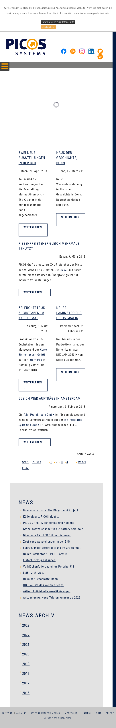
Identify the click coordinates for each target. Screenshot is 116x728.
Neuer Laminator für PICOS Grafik (69, 313)
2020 (26, 654)
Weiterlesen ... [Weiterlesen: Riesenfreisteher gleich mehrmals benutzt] (34, 292)
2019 (26, 664)
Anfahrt (21, 713)
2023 (26, 625)
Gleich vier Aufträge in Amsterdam (49, 398)
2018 (26, 673)
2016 (26, 693)
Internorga (35, 360)
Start (25, 462)
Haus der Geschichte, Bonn (66, 158)
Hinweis (86, 713)
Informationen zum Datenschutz (58, 22)
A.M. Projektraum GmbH (39, 414)
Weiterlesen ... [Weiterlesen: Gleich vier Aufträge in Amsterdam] (34, 442)
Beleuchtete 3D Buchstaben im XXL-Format (32, 313)
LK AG (64, 270)
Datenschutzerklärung (45, 713)
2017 (26, 683)
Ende (25, 468)
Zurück (36, 462)
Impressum (70, 713)
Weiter (82, 462)
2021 (26, 644)
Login (98, 713)
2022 (26, 635)
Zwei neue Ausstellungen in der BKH (32, 158)
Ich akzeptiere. (48, 27)
